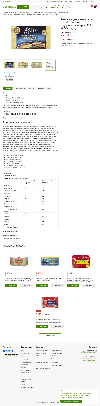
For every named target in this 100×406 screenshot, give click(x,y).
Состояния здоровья (57, 359)
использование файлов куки (69, 393)
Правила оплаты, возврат (26, 380)
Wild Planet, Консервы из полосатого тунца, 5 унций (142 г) (48, 279)
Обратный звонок (73, 7)
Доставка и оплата (56, 1)
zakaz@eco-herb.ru (90, 361)
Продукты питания (56, 350)
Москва (7, 1)
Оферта (23, 367)
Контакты (93, 1)
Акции (47, 1)
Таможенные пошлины (81, 1)
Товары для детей (42, 362)
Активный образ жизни (41, 354)
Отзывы (70, 1)
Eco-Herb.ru (9, 7)
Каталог (24, 7)
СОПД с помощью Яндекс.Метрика (26, 371)
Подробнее (26, 285)
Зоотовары (54, 362)
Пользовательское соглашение (26, 363)
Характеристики (20, 88)
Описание (8, 88)
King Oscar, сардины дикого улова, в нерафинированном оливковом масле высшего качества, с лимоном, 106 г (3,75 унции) (80, 280)
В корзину (12, 285)
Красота (38, 359)
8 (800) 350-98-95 (57, 7)
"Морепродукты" (66, 45)
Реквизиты (24, 376)
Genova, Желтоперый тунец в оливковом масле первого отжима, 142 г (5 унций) (19, 279)
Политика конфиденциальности (27, 358)
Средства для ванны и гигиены (57, 354)
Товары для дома (56, 365)
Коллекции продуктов (43, 368)
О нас (65, 1)
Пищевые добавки (42, 350)
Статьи (23, 384)
